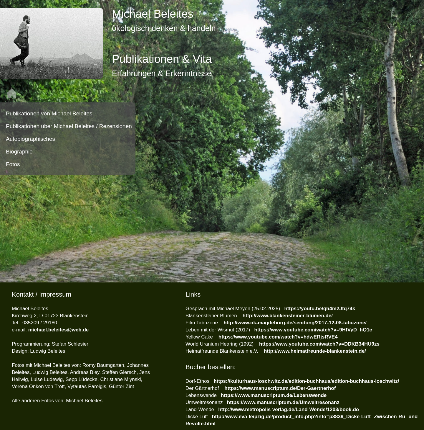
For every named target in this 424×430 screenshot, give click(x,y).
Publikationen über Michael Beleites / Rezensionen (69, 126)
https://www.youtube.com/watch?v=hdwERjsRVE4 (278, 337)
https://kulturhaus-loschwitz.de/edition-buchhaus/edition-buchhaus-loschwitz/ (306, 381)
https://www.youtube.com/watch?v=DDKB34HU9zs (319, 344)
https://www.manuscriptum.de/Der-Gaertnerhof (279, 388)
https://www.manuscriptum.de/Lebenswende (274, 395)
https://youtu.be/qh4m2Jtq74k (319, 308)
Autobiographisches (30, 139)
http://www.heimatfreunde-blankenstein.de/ (315, 351)
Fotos (13, 164)
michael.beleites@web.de (58, 330)
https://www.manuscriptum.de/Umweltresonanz (283, 402)
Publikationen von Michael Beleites (49, 113)
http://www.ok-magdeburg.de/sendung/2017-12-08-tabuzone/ (295, 323)
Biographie (19, 151)
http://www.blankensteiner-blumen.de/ (288, 315)
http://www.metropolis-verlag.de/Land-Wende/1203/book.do (288, 409)
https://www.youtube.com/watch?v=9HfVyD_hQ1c (313, 330)
